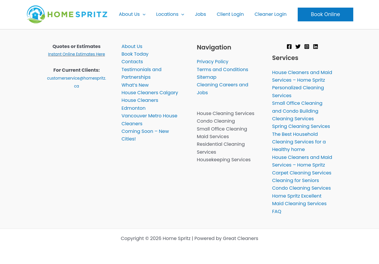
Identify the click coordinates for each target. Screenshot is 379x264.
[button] (145, 14)
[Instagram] (306, 46)
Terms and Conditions (222, 69)
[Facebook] (289, 46)
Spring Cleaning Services (301, 126)
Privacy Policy (212, 61)
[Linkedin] (315, 46)
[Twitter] (298, 46)
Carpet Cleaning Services (302, 172)
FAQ (276, 211)
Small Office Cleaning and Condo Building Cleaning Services (297, 111)
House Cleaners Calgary (150, 92)
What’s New (135, 85)
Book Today (135, 54)
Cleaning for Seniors (295, 180)
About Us (132, 46)
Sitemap (206, 77)
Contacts (132, 61)
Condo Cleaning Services (301, 188)
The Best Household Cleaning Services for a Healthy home (299, 142)
